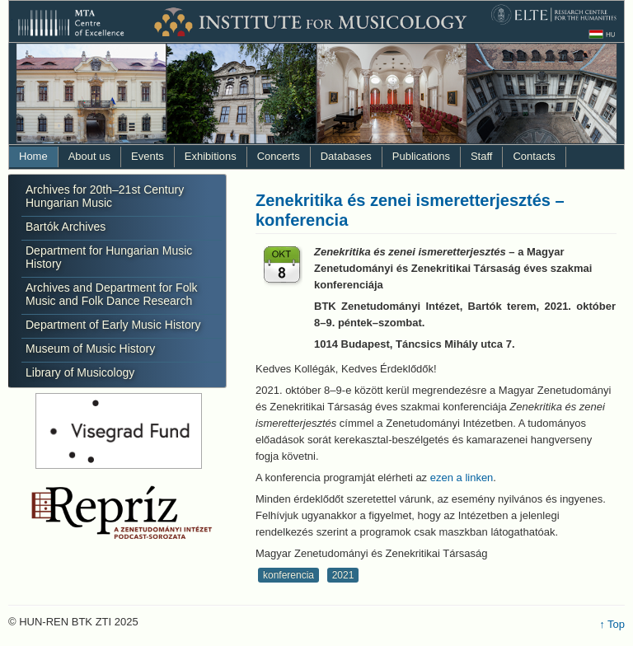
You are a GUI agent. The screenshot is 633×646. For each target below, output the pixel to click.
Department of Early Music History (113, 324)
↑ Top (612, 624)
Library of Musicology (80, 372)
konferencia (288, 575)
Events (147, 156)
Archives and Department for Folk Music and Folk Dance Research (112, 294)
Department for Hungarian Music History (109, 257)
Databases (346, 156)
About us (89, 156)
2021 (343, 575)
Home (33, 156)
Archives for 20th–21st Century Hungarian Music (105, 196)
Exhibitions (211, 156)
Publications (421, 156)
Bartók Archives (66, 226)
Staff (482, 156)
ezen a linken (462, 477)
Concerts (278, 156)
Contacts (534, 156)
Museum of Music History (90, 348)
